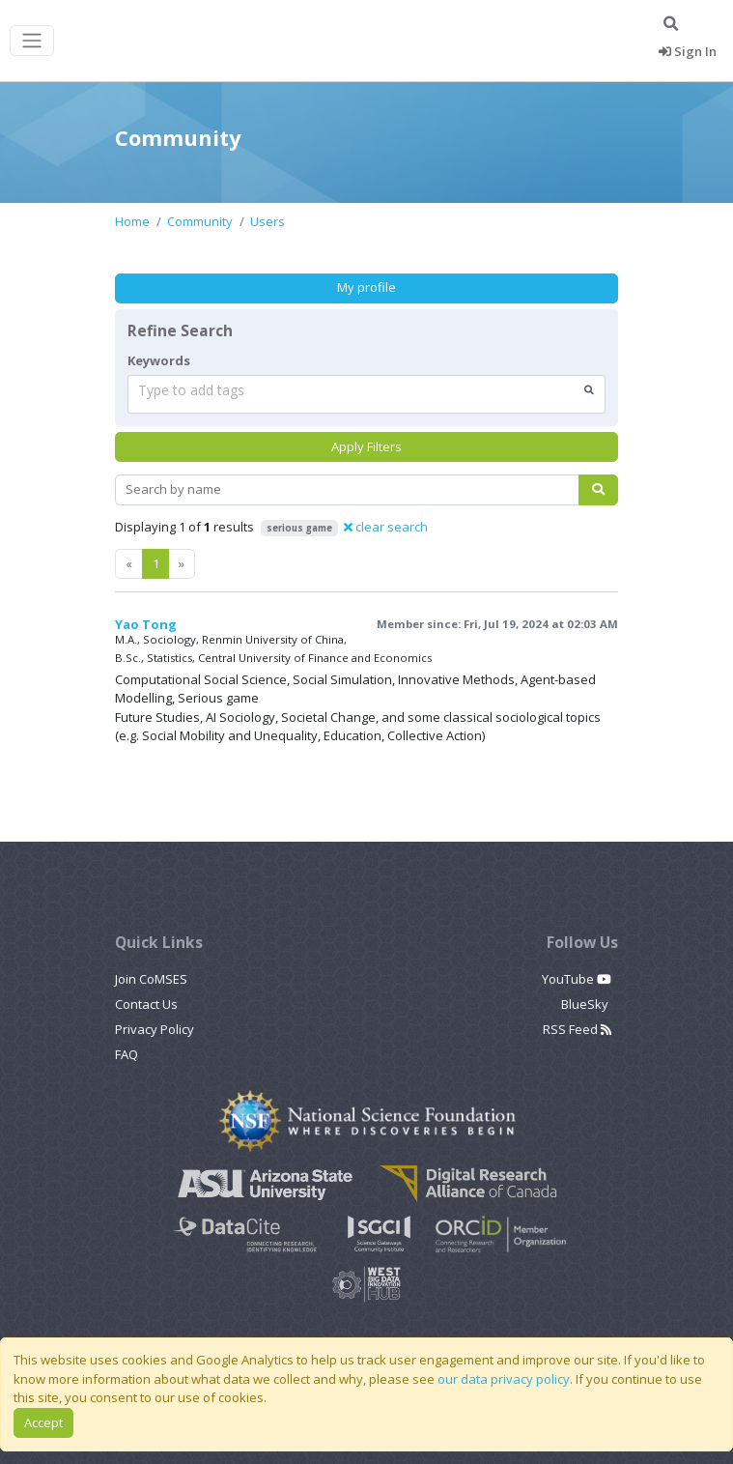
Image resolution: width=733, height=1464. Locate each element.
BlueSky (586, 1004)
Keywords (158, 360)
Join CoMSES (151, 979)
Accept (43, 1422)
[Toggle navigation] (32, 41)
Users (267, 221)
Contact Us (146, 1004)
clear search (386, 526)
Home (132, 221)
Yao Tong (146, 624)
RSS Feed (577, 1029)
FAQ (126, 1054)
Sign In (688, 51)
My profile (366, 287)
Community (200, 221)
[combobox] (366, 394)
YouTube (576, 979)
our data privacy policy (503, 1379)
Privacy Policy (154, 1029)
